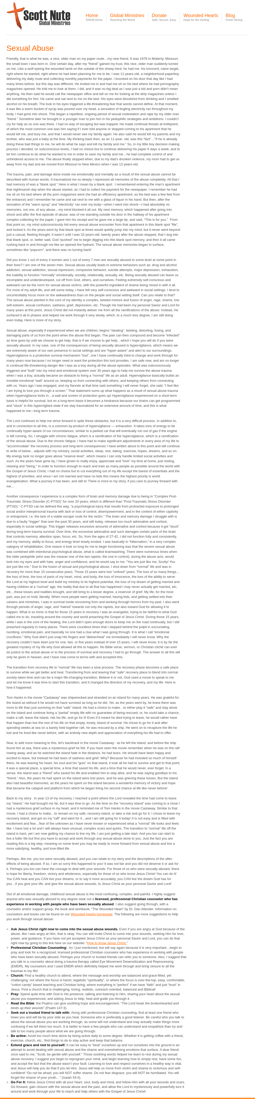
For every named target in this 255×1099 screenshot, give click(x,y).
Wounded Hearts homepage (91, 914)
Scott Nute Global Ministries (50, 20)
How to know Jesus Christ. (106, 943)
